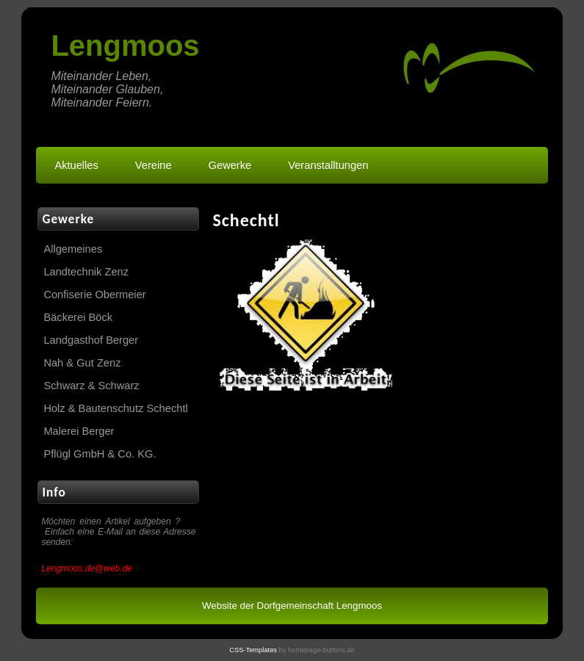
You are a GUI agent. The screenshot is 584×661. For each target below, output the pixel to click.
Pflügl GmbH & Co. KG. (99, 454)
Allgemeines (72, 249)
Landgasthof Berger (90, 340)
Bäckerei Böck (77, 317)
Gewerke (230, 165)
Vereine (153, 165)
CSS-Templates (253, 650)
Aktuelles (76, 165)
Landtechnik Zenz (86, 272)
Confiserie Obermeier (94, 294)
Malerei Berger (78, 431)
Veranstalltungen (328, 165)
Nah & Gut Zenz (81, 363)
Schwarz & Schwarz (91, 385)
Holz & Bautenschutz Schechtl (115, 408)
